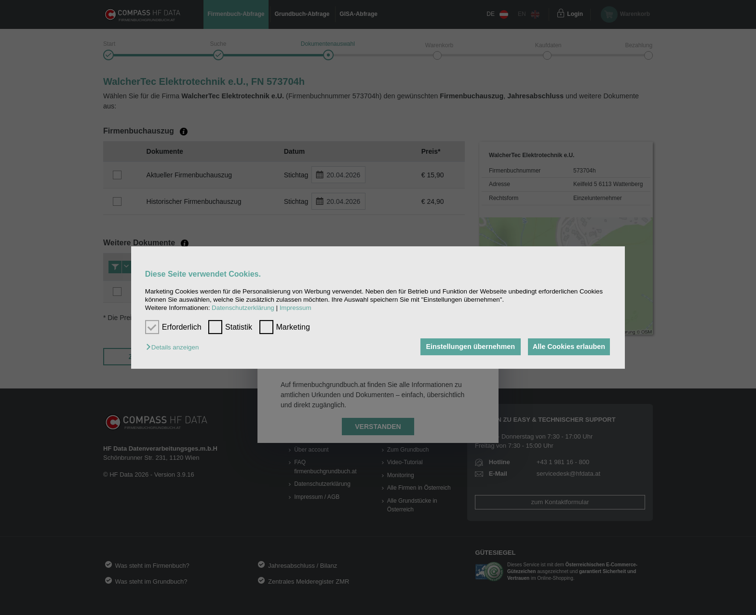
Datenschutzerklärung (243, 308)
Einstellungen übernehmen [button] (468, 347)
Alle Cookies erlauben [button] (568, 347)
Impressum (295, 308)
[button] (174, 348)
